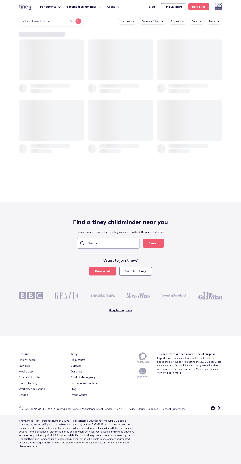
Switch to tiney (135, 271)
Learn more (174, 372)
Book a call (199, 6)
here (34, 446)
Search (153, 243)
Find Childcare (173, 6)
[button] (71, 21)
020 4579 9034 (34, 409)
